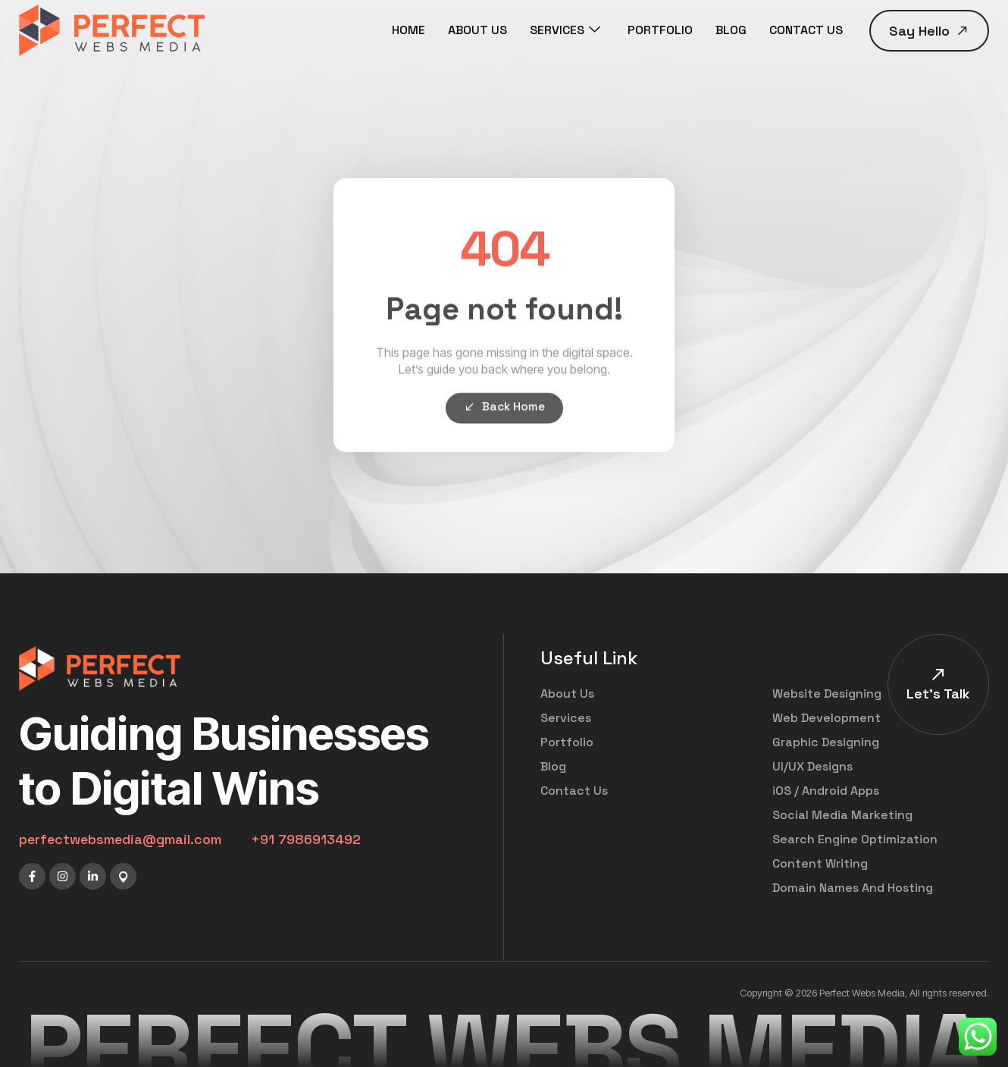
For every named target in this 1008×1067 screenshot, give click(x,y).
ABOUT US (477, 30)
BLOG (731, 30)
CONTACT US (806, 30)
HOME (408, 30)
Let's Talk (938, 693)
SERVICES (565, 30)
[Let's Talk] (938, 674)
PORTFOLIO (660, 30)
